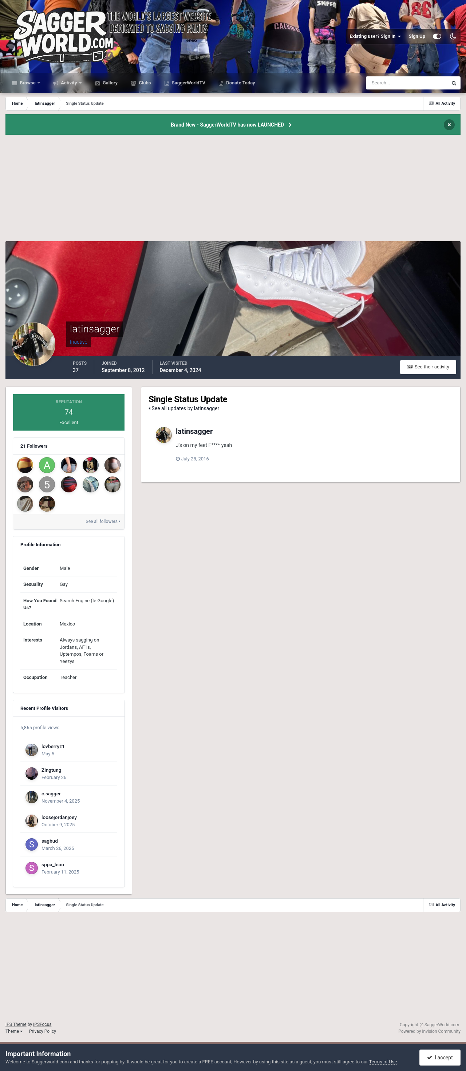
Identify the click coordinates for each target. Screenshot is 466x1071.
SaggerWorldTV (188, 82)
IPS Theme (16, 1024)
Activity (69, 82)
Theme (14, 1031)
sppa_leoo (53, 864)
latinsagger (194, 431)
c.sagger (51, 793)
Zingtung (51, 770)
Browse (28, 82)
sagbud (50, 841)
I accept (440, 1057)
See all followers (103, 521)
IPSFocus (42, 1024)
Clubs (144, 82)
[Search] (384, 82)
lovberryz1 (53, 746)
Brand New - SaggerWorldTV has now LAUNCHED (227, 125)
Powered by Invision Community (429, 1031)
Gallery (110, 82)
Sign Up (417, 36)
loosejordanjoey (59, 817)
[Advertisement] (233, 190)
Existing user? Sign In (375, 36)
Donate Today (240, 82)
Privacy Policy (42, 1031)
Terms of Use (383, 1061)
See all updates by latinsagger (184, 408)
